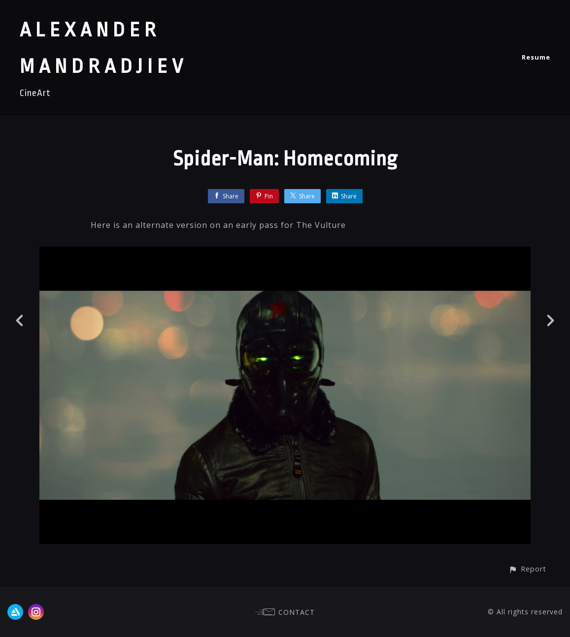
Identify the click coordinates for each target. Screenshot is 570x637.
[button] (527, 569)
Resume (536, 57)
